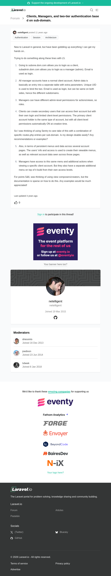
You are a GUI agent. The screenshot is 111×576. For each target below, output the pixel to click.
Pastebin (15, 516)
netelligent (55, 303)
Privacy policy (63, 563)
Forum (15, 18)
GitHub (16, 538)
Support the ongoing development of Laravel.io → (55, 3)
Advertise (15, 569)
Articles (59, 510)
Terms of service (19, 563)
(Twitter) (17, 532)
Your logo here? (55, 472)
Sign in (41, 214)
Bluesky (62, 532)
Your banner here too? (55, 264)
